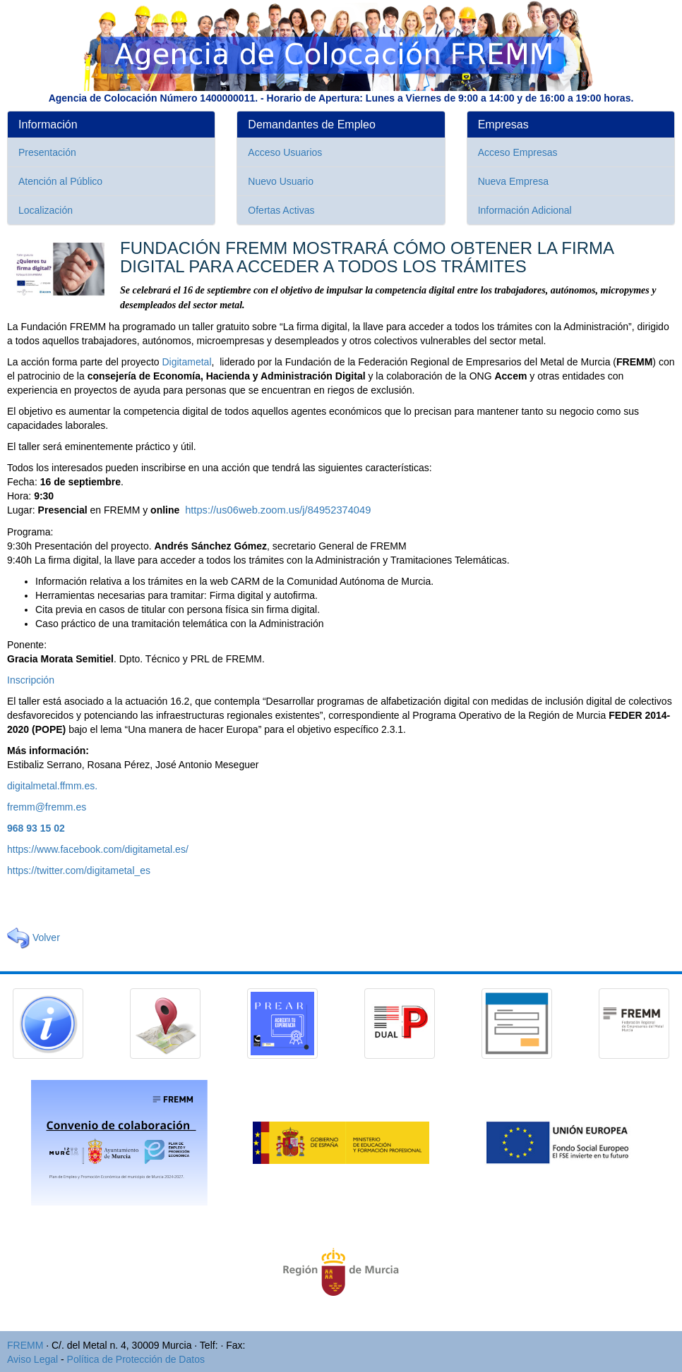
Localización (45, 210)
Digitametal (186, 362)
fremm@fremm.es (46, 807)
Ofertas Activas (281, 210)
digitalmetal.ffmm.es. (52, 785)
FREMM (25, 1345)
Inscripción (30, 680)
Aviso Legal (32, 1359)
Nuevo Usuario (280, 181)
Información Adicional (525, 210)
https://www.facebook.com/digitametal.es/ (98, 849)
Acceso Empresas (518, 152)
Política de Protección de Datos (136, 1359)
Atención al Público (60, 181)
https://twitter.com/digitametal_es (78, 870)
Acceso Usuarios (285, 152)
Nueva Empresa (513, 181)
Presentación (47, 152)
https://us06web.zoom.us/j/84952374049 (278, 510)
